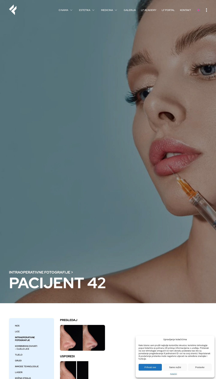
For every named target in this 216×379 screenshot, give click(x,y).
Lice (17, 331)
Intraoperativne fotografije (39, 272)
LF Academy (148, 10)
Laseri (18, 372)
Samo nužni (175, 367)
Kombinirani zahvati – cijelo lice (26, 347)
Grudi (18, 360)
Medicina (109, 10)
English (198, 10)
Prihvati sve (150, 367)
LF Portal (168, 10)
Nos (17, 325)
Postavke (199, 367)
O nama (66, 10)
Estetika (87, 10)
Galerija (130, 10)
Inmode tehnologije (27, 366)
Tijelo (18, 354)
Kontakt (185, 10)
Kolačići (173, 374)
